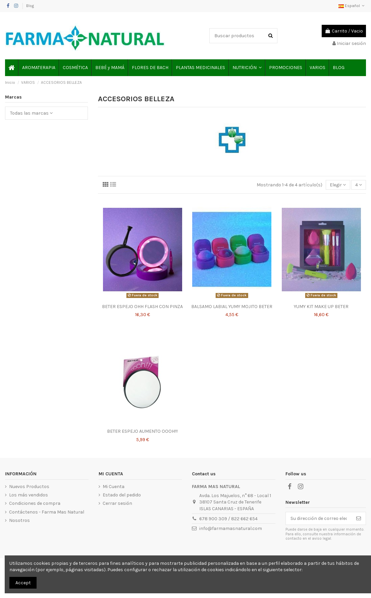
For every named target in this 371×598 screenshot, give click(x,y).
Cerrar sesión (117, 503)
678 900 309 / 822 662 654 (228, 519)
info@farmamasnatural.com (230, 528)
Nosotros (19, 520)
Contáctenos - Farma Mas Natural (46, 512)
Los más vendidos (28, 495)
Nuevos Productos (29, 486)
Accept (23, 583)
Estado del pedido (122, 495)
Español (352, 5)
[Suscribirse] (359, 518)
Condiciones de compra (34, 503)
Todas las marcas (31, 113)
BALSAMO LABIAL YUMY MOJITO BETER (231, 306)
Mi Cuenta (113, 486)
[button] (246, 67)
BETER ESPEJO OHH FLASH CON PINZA (142, 306)
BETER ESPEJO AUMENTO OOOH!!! (142, 431)
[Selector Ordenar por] (338, 185)
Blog (30, 5)
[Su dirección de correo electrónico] (319, 518)
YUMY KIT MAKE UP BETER (321, 306)
